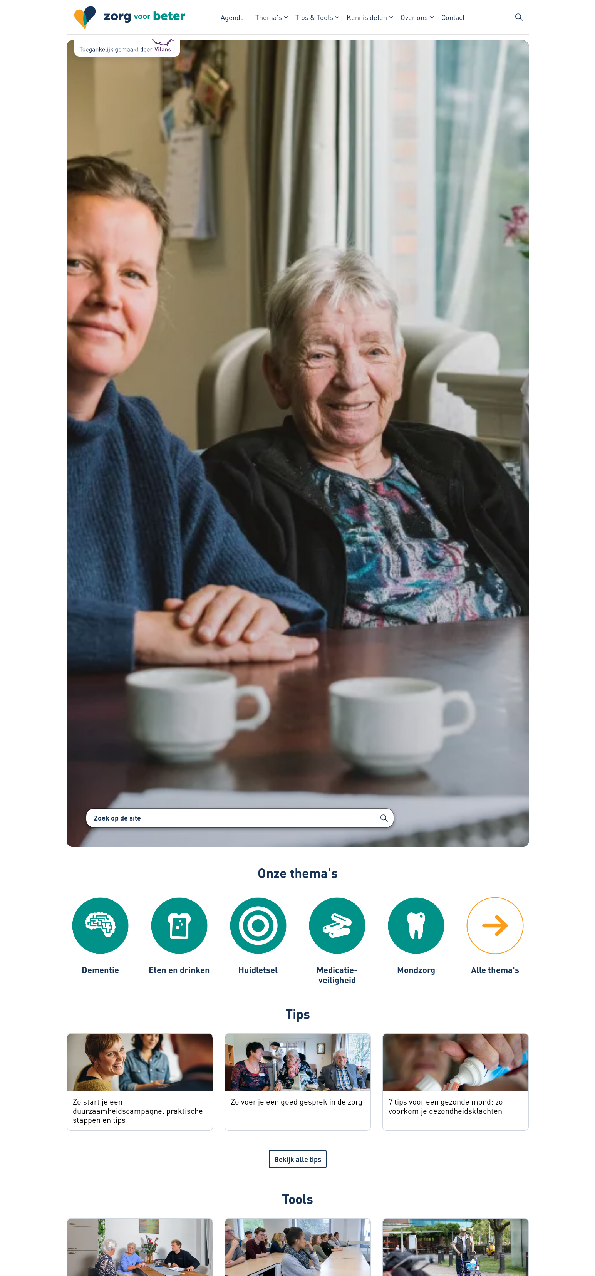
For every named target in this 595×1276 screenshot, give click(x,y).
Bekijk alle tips (298, 1159)
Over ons (414, 17)
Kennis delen (367, 17)
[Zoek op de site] (240, 818)
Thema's (268, 17)
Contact (453, 17)
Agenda (232, 17)
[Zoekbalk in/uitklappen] (519, 17)
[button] (384, 818)
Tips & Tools (314, 17)
